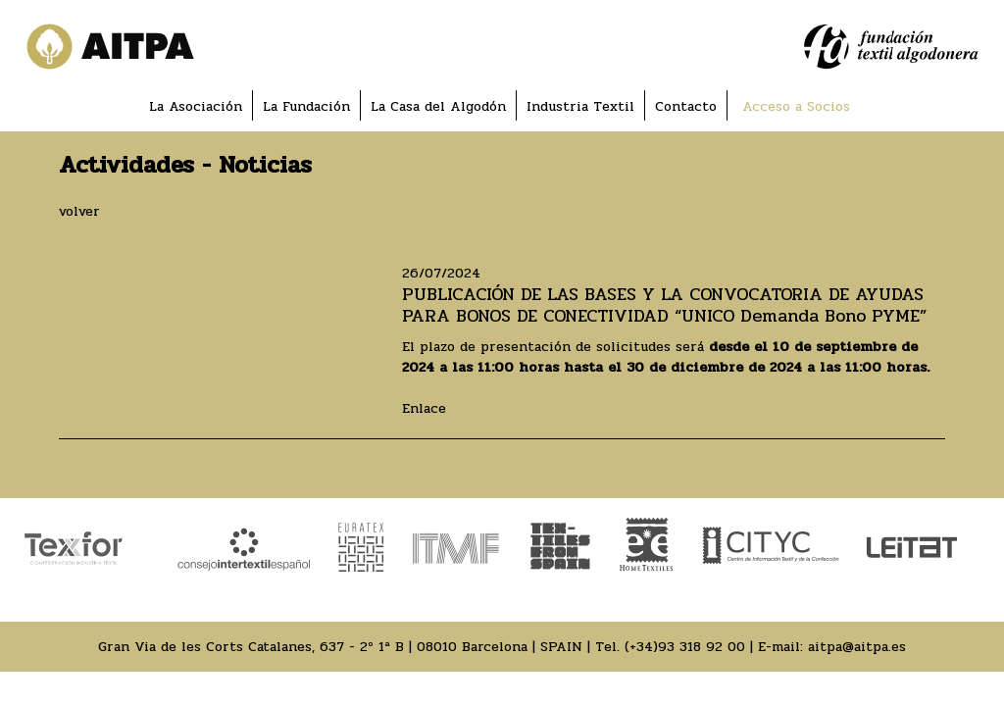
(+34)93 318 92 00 (685, 646)
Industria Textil (580, 106)
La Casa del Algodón (438, 106)
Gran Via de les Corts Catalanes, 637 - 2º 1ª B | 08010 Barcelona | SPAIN (340, 646)
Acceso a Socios (796, 106)
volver (79, 211)
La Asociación (195, 106)
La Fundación (306, 106)
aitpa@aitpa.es (857, 646)
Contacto (686, 106)
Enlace (424, 408)
